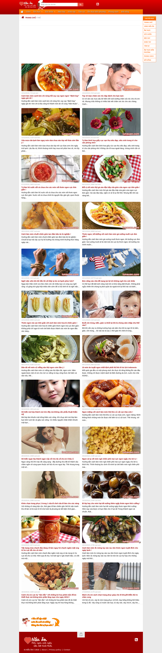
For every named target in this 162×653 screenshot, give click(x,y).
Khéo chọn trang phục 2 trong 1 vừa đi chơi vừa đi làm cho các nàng (50, 503)
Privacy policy (55, 649)
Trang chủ (28, 17)
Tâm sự (81, 12)
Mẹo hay (61, 12)
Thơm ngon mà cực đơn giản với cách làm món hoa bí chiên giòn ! (49, 323)
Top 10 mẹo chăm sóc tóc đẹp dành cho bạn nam (103, 96)
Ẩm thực (37, 12)
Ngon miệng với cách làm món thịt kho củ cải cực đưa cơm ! (107, 412)
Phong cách (113, 12)
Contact (67, 649)
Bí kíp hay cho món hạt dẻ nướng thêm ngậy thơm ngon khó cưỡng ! (111, 503)
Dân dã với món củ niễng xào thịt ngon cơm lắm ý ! (42, 367)
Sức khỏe (49, 12)
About (44, 649)
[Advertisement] (82, 44)
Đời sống (125, 12)
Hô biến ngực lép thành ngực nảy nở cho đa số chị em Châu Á (47, 459)
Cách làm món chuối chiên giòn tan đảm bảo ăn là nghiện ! (46, 234)
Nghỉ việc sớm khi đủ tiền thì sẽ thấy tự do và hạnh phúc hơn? (47, 281)
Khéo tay (71, 12)
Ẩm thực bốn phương (97, 12)
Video (28, 12)
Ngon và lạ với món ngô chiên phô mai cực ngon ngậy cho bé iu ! (109, 459)
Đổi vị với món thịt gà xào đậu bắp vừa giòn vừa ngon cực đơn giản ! (111, 187)
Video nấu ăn (149, 26)
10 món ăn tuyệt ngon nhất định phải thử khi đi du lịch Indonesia (109, 367)
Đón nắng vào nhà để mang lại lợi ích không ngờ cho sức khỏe (108, 281)
